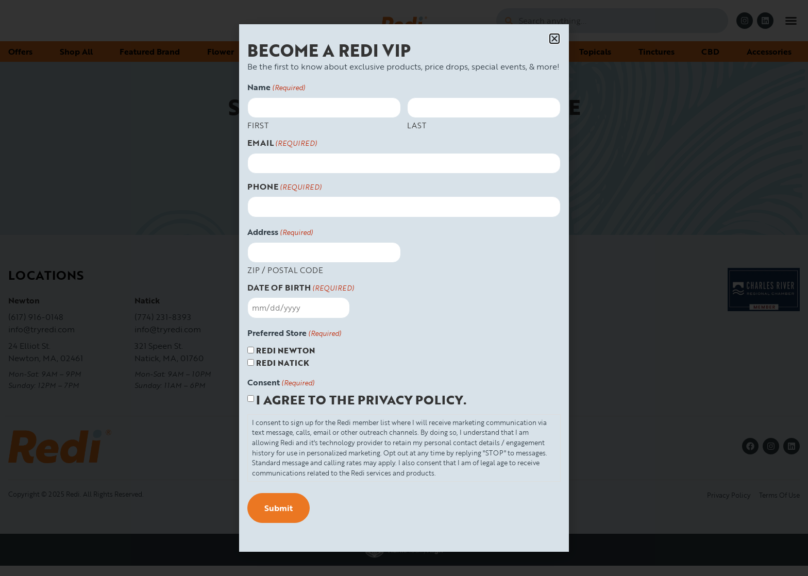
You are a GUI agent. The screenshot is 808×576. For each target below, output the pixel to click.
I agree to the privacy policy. (361, 400)
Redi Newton (285, 350)
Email (282, 143)
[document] (404, 288)
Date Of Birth (300, 288)
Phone (284, 187)
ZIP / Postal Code (285, 269)
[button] (554, 39)
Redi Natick (282, 362)
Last (416, 125)
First (257, 125)
